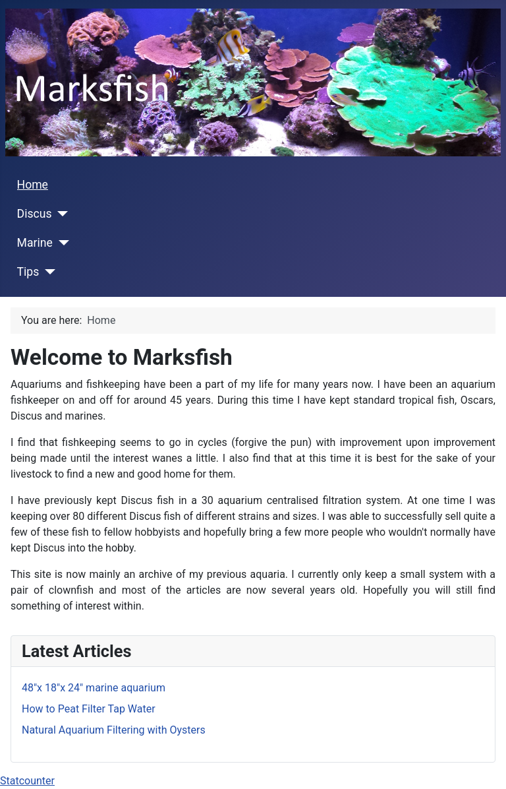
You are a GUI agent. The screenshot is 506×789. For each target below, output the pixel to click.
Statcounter (27, 780)
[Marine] (61, 242)
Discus (34, 213)
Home (32, 184)
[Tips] (47, 271)
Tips (28, 271)
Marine (35, 242)
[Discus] (60, 213)
